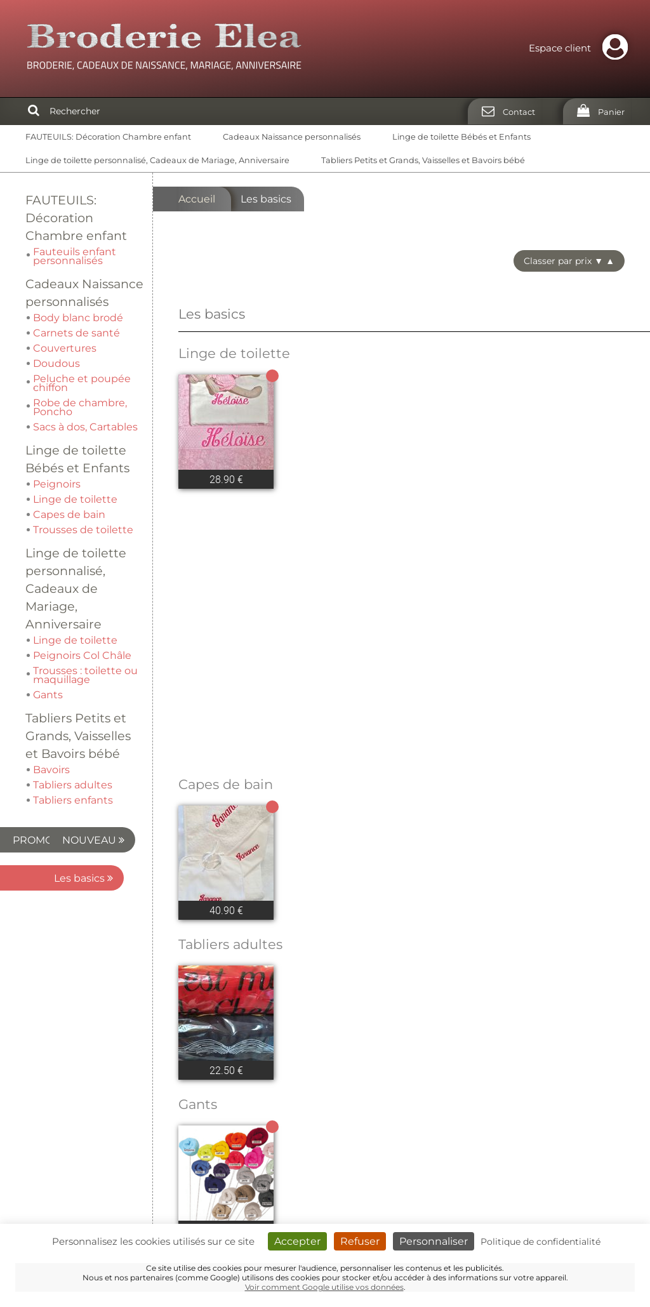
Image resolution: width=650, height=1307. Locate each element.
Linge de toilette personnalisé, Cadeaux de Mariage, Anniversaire (157, 160)
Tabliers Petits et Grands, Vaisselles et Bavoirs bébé (423, 160)
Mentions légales (581, 1144)
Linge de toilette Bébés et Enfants (461, 137)
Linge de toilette (234, 353)
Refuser (360, 1241)
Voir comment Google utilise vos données (324, 1287)
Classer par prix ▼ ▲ (569, 261)
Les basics (83, 591)
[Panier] (597, 111)
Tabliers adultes (230, 784)
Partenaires (596, 1131)
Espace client (581, 48)
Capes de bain (225, 624)
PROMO (79, 515)
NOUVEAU (72, 553)
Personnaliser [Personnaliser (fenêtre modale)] (433, 1241)
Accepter (297, 1241)
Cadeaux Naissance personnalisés (292, 137)
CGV (613, 1157)
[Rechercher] (33, 111)
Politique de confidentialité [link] (540, 1241)
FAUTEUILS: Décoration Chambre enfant (108, 137)
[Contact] (504, 111)
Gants (197, 944)
